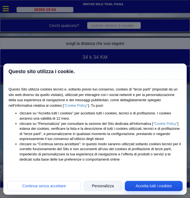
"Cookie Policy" (76, 105)
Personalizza (103, 186)
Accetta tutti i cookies (154, 186)
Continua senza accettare (44, 186)
